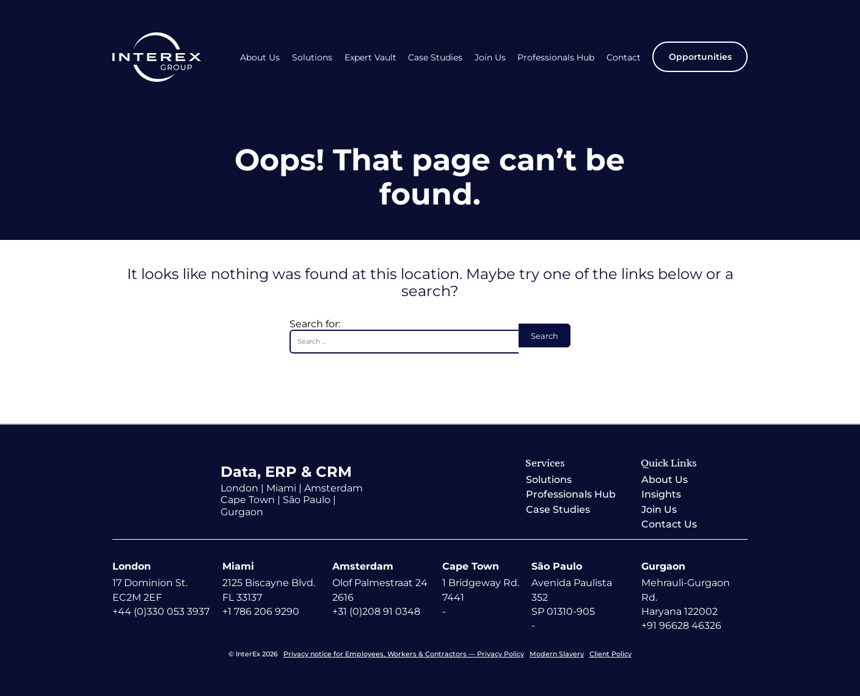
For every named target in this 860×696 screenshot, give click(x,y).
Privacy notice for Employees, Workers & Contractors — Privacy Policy (403, 654)
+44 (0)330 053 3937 (161, 611)
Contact (624, 57)
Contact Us (669, 524)
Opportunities (700, 57)
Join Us (490, 57)
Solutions (312, 57)
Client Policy (610, 654)
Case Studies (435, 57)
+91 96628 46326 (681, 625)
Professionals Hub (555, 57)
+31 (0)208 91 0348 (376, 611)
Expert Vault (370, 57)
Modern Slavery (557, 654)
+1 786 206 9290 (260, 611)
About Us (260, 57)
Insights (661, 494)
